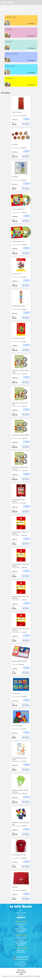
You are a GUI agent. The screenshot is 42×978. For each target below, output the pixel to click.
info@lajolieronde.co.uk (22, 959)
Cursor (38, 976)
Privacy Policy (21, 970)
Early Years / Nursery (21, 924)
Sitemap (21, 974)
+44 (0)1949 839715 (22, 957)
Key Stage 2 (21, 927)
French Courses (21, 950)
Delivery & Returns (21, 912)
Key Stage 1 (21, 925)
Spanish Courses (20, 952)
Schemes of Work (21, 930)
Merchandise (20, 932)
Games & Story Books (21, 928)
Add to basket (26, 123)
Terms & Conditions (21, 972)
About (21, 910)
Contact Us (21, 915)
